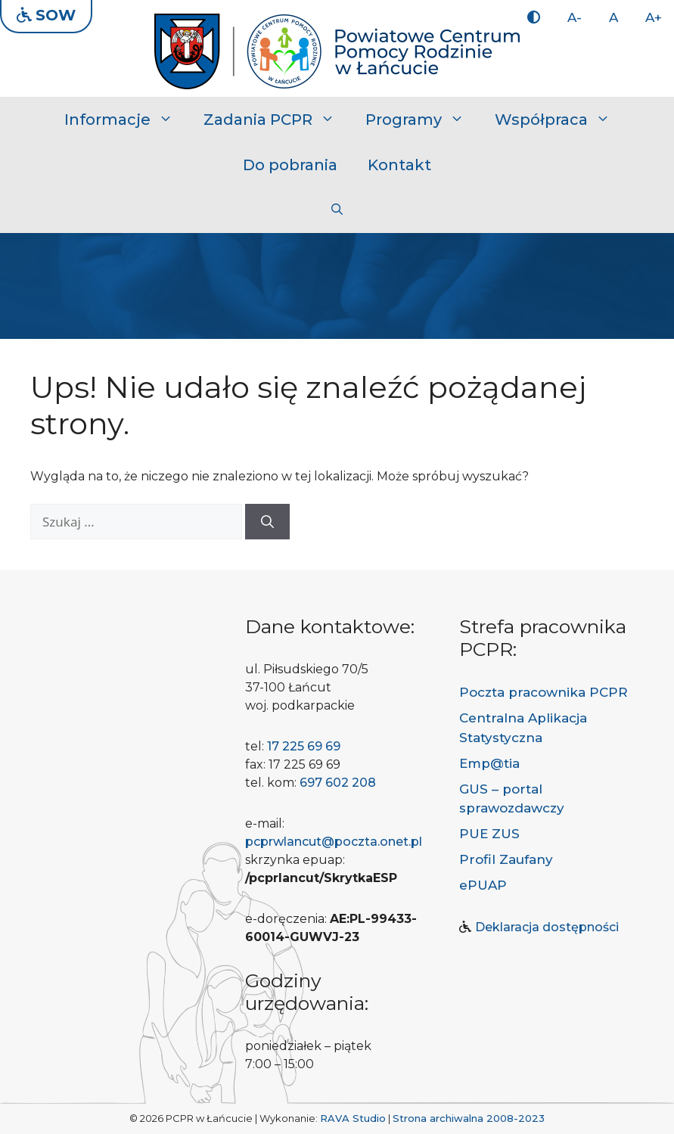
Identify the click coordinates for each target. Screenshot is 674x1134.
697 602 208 (338, 782)
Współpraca (560, 119)
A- (574, 17)
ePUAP (483, 885)
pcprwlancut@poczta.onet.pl (333, 841)
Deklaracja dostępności (547, 927)
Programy (422, 119)
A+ (653, 17)
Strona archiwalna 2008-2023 (469, 1118)
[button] (337, 210)
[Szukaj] (267, 522)
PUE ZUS (489, 833)
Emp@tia (489, 763)
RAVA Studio (353, 1118)
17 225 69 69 (303, 746)
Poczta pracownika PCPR (543, 692)
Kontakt (399, 165)
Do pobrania (290, 165)
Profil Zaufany (506, 859)
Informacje (126, 119)
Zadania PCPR (276, 119)
